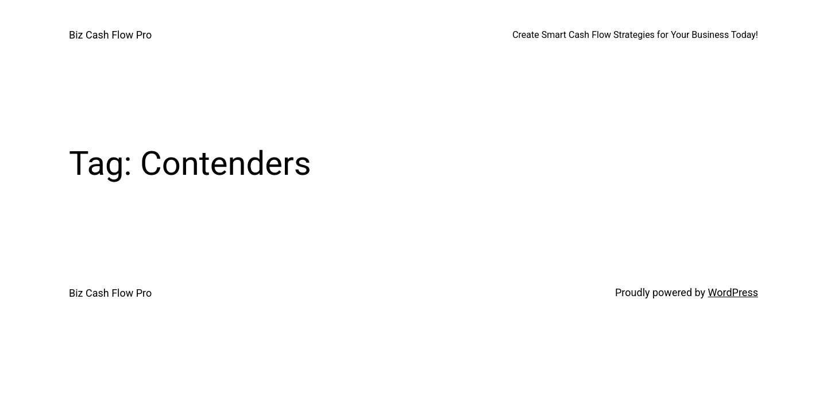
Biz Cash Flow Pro (110, 35)
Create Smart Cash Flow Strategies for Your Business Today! (635, 34)
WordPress (733, 292)
